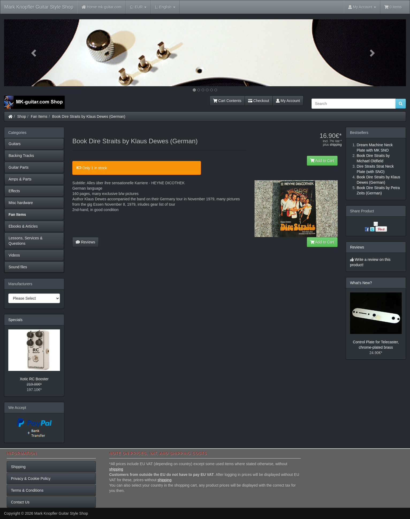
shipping (336, 144)
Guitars (15, 144)
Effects (14, 191)
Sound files (18, 267)
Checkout (258, 101)
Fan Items (39, 116)
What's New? (361, 283)
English (165, 7)
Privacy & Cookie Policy (31, 478)
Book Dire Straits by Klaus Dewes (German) (88, 116)
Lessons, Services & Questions (26, 241)
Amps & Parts (20, 179)
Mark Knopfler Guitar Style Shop (38, 7)
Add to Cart (322, 161)
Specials (15, 320)
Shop (21, 116)
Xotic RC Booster (34, 379)
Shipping (18, 467)
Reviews (85, 242)
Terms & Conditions (27, 490)
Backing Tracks (21, 155)
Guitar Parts (19, 167)
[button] (34, 52)
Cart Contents (227, 101)
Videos (14, 255)
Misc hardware (21, 203)
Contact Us (20, 502)
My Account (288, 101)
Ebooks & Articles (23, 226)
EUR (138, 7)
